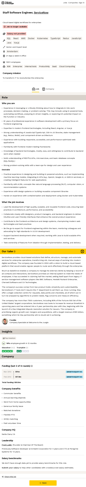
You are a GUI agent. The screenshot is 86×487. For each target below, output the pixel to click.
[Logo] (7, 2)
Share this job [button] (9, 477)
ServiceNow (41, 12)
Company (48, 89)
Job (35, 89)
